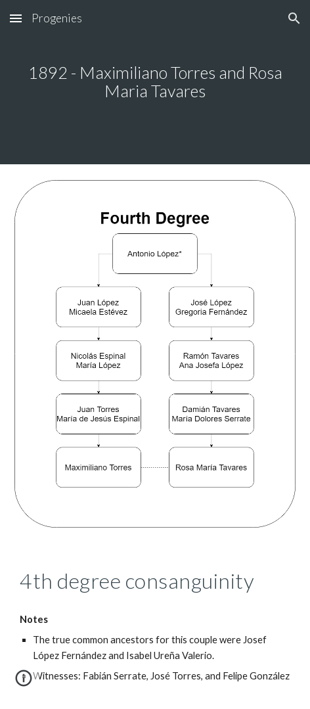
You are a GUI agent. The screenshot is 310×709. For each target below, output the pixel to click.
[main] (154, 82)
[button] (16, 18)
